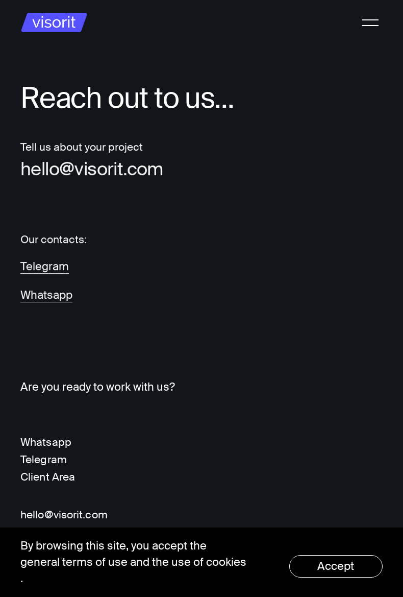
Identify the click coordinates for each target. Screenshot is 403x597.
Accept (335, 566)
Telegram (44, 266)
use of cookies (208, 562)
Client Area (47, 477)
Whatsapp (46, 295)
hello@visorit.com (91, 169)
